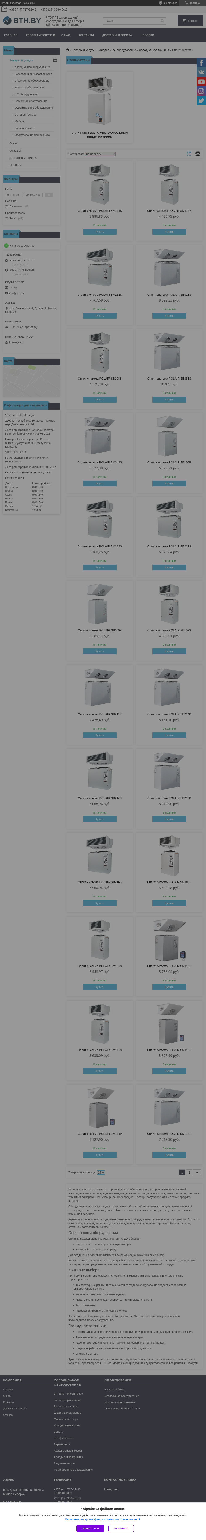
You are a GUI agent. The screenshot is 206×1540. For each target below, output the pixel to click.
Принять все (90, 1528)
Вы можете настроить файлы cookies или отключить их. (101, 1519)
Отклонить (121, 1528)
